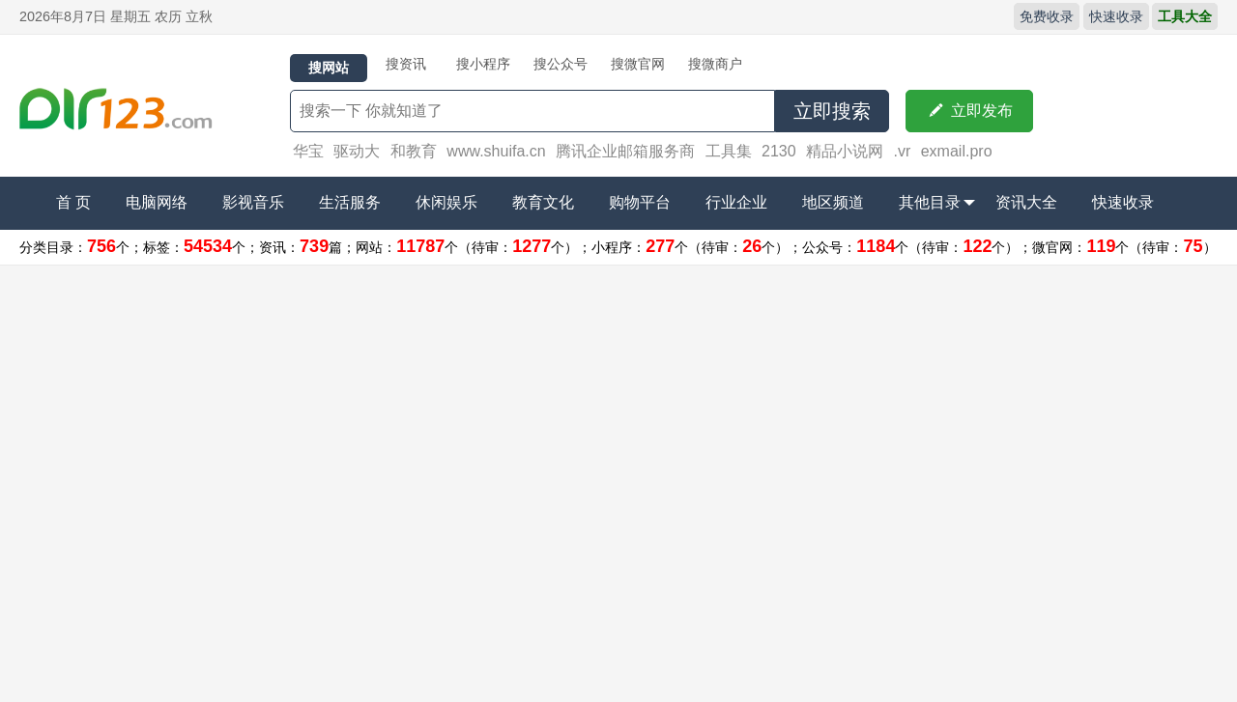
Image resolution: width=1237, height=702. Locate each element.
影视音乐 (253, 202)
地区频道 (833, 202)
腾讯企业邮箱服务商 (625, 151)
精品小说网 (844, 151)
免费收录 (1047, 16)
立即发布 (969, 111)
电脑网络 (156, 202)
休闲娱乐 (446, 202)
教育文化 (543, 202)
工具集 (728, 151)
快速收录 (1116, 16)
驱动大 (356, 151)
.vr (901, 151)
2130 (779, 151)
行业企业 (736, 202)
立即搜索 (832, 111)
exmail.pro (956, 151)
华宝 (308, 151)
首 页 (73, 202)
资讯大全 (1026, 202)
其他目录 (937, 202)
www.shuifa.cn (495, 151)
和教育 (413, 151)
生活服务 (350, 202)
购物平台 (640, 202)
